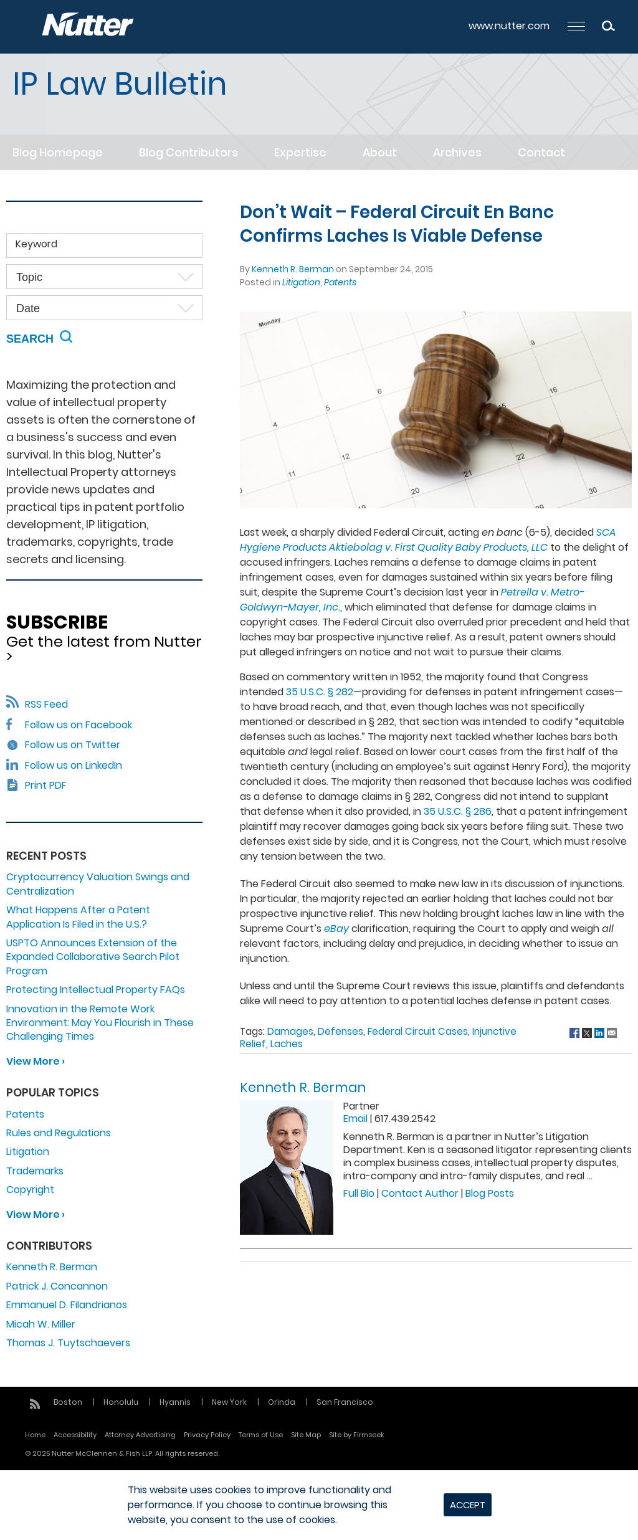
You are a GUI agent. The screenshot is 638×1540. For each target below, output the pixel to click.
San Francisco (345, 1402)
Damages (290, 1031)
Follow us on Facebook (78, 725)
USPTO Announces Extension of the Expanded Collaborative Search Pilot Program (92, 957)
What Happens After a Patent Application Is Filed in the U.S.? (78, 917)
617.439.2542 (405, 1118)
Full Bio (358, 1193)
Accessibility (75, 1435)
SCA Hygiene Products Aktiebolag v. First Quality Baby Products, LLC (428, 539)
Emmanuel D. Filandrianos (66, 1305)
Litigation (301, 282)
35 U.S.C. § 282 (319, 692)
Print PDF (46, 785)
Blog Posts (489, 1193)
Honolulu (120, 1402)
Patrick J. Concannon (57, 1286)
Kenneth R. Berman (293, 269)
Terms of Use (261, 1435)
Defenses (340, 1031)
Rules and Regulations (58, 1133)
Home (35, 1435)
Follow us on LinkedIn (73, 765)
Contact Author (420, 1193)
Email (355, 1118)
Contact (541, 152)
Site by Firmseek (356, 1435)
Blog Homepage (57, 152)
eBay (336, 928)
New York (229, 1402)
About (380, 152)
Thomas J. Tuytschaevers (68, 1343)
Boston (68, 1402)
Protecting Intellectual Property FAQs (95, 989)
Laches (286, 1043)
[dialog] (319, 1505)
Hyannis (175, 1402)
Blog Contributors (188, 152)
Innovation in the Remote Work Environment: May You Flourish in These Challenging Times (100, 1023)
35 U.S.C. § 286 (458, 811)
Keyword (36, 244)
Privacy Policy (207, 1435)
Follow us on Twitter (72, 745)
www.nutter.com (509, 26)
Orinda (281, 1402)
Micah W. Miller (40, 1324)
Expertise (300, 152)
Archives (457, 152)
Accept (467, 1504)
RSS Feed (37, 704)
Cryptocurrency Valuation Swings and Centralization (97, 884)
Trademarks (35, 1171)
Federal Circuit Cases (418, 1031)
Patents (340, 282)
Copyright (30, 1189)
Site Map (306, 1435)
